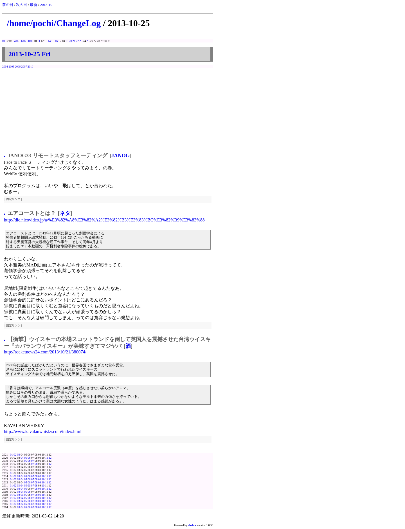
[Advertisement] (107, 109)
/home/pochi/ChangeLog (54, 23)
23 (81, 40)
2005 (11, 66)
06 (21, 40)
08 (28, 40)
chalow (192, 525)
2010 (30, 66)
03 (18, 454)
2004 (5, 66)
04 (14, 40)
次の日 (21, 5)
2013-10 (46, 5)
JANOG (120, 155)
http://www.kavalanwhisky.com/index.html (43, 431)
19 (67, 40)
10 (43, 476)
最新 (33, 5)
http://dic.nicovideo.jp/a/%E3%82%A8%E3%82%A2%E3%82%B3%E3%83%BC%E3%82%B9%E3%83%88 (104, 220)
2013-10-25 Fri (29, 54)
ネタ (65, 213)
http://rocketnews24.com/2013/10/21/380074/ (45, 351)
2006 (18, 66)
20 (70, 40)
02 (15, 454)
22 (77, 40)
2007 (24, 66)
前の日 (7, 5)
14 (49, 40)
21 (74, 40)
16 (56, 40)
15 (52, 40)
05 (17, 40)
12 (50, 457)
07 (24, 40)
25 (88, 40)
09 (31, 40)
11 (38, 40)
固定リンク (13, 199)
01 (3, 40)
